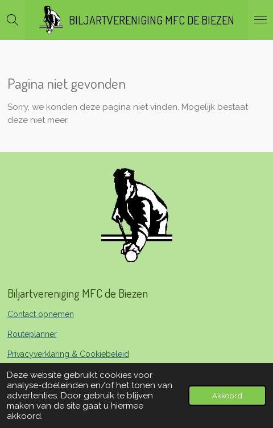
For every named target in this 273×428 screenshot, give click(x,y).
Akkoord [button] (227, 395)
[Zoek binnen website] (12, 20)
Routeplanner (32, 334)
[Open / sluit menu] (260, 20)
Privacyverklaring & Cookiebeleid (68, 354)
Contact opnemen (40, 314)
